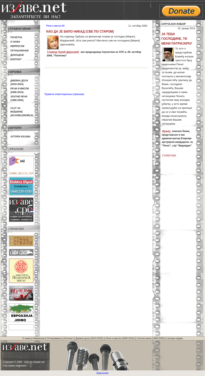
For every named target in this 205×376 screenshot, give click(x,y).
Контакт (16, 59)
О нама (15, 41)
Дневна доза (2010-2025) (89, 338)
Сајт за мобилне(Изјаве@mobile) (21, 112)
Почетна (16, 37)
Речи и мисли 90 (55, 25)
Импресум (17, 46)
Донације (17, 55)
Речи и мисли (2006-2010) (120, 338)
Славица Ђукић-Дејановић (63, 52)
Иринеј (166, 131)
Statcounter (102, 373)
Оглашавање (19, 50)
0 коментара (169, 155)
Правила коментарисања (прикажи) (64, 94)
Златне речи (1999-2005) (151, 338)
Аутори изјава (20, 136)
